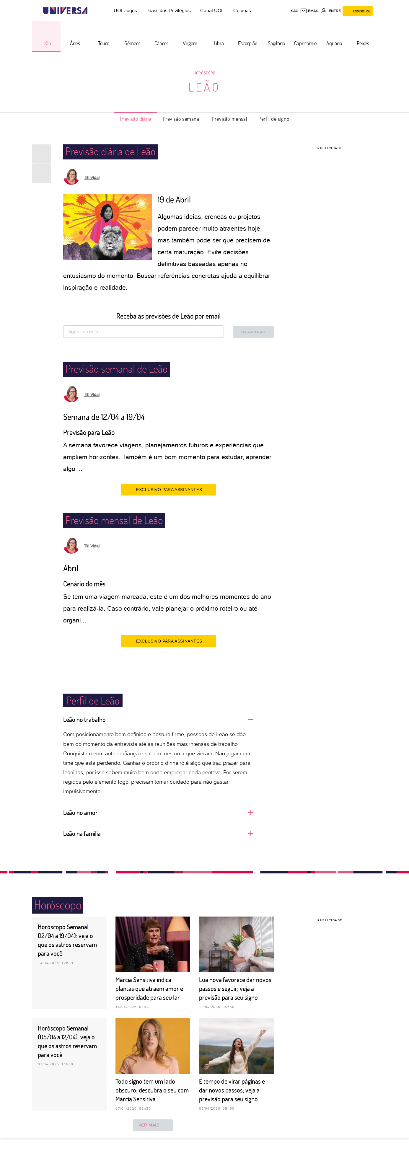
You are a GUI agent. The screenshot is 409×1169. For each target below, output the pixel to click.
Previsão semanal (182, 118)
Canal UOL (212, 10)
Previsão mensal (229, 118)
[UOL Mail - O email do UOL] (309, 10)
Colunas (242, 10)
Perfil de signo (273, 118)
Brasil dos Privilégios (168, 10)
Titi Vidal (92, 177)
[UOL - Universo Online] (92, 10)
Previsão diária (135, 118)
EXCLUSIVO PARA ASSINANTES (168, 489)
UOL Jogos (125, 10)
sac (294, 11)
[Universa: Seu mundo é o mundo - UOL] (65, 10)
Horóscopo (204, 73)
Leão (204, 86)
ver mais (152, 1125)
